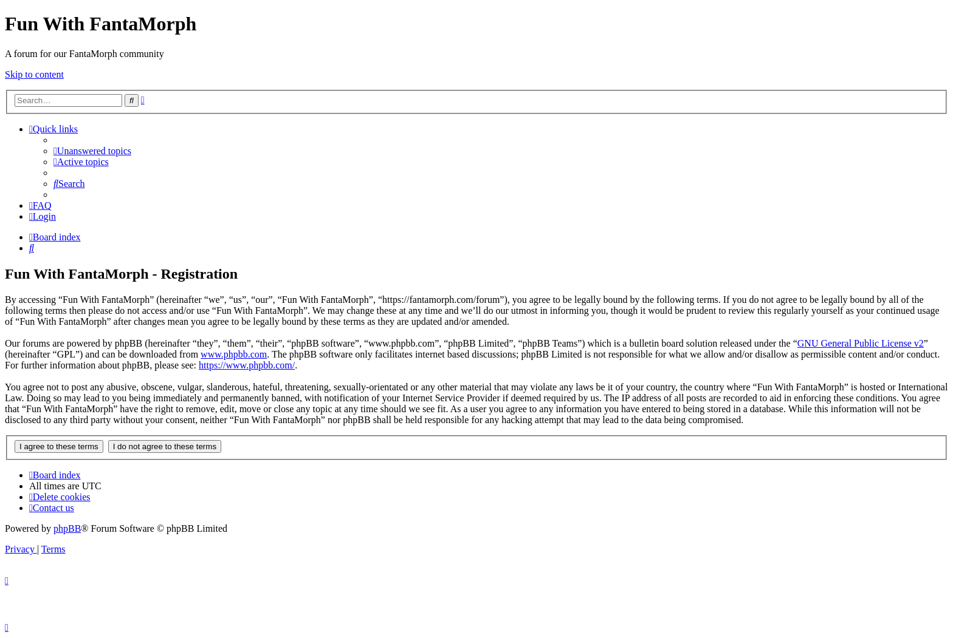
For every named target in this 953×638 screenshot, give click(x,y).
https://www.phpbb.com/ (247, 365)
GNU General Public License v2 (860, 343)
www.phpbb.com (234, 354)
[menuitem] (92, 151)
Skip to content (34, 74)
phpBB (67, 528)
